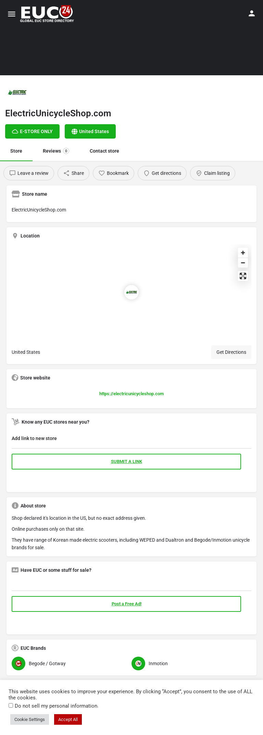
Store (16, 151)
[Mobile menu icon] (11, 14)
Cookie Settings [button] (29, 719)
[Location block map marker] (131, 292)
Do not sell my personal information (56, 706)
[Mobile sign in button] (251, 13)
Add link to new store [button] (34, 438)
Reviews (56, 151)
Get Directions (231, 352)
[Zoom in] (243, 253)
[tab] (131, 439)
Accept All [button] (68, 719)
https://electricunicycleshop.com (131, 393)
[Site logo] (48, 13)
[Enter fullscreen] (243, 276)
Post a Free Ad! (126, 603)
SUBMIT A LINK (126, 461)
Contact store (104, 151)
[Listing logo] (17, 92)
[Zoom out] (243, 263)
